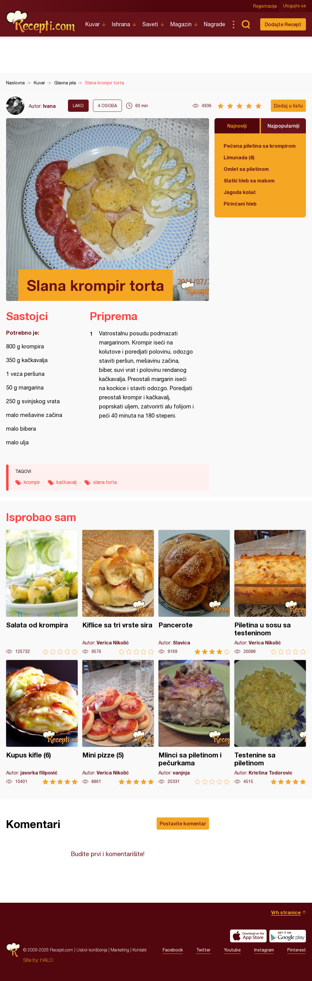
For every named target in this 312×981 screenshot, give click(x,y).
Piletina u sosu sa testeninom (270, 592)
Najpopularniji (284, 126)
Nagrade (214, 24)
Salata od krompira (42, 592)
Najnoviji (237, 126)
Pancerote (194, 592)
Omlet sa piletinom (246, 169)
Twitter (203, 949)
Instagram (264, 949)
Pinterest (296, 949)
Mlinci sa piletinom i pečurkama (194, 722)
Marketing (120, 949)
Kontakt (140, 949)
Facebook (173, 949)
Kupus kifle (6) (42, 722)
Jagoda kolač (240, 192)
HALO (46, 960)
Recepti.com (41, 22)
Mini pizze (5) (118, 722)
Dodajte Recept (283, 24)
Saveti (150, 24)
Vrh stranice (286, 912)
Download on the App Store (248, 936)
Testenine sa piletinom (270, 722)
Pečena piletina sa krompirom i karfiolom (260, 146)
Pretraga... (245, 24)
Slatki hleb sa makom (249, 180)
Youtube (232, 949)
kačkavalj (66, 482)
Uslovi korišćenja (91, 949)
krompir (32, 482)
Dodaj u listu (288, 105)
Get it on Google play (287, 936)
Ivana (49, 106)
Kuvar (92, 24)
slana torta (105, 482)
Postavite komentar (183, 823)
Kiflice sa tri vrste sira (118, 592)
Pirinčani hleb (240, 203)
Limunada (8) (239, 157)
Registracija (265, 6)
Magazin (181, 24)
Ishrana (121, 24)
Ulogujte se (294, 6)
